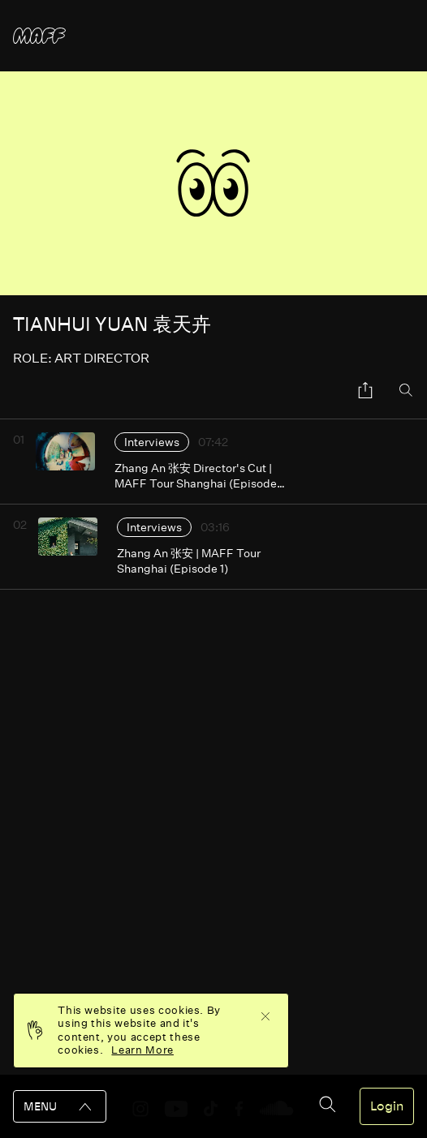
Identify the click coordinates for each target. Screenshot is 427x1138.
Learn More (142, 1050)
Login (386, 1106)
